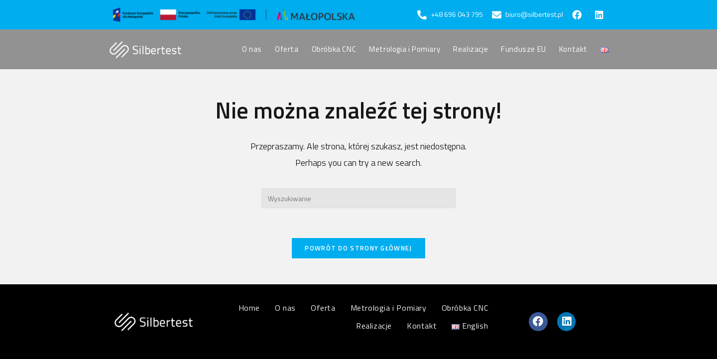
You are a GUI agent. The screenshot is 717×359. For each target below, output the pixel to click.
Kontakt (422, 326)
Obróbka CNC (465, 308)
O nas (285, 308)
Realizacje (374, 326)
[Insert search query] (358, 198)
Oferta (323, 308)
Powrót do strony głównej (358, 248)
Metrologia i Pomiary (389, 308)
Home (249, 308)
